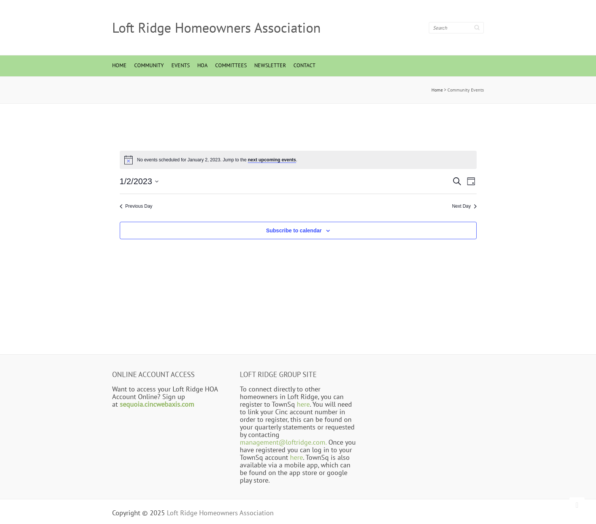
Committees (231, 65)
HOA (202, 65)
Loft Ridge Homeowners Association (216, 28)
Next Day (464, 206)
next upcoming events (272, 160)
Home (119, 65)
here (303, 404)
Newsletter (270, 65)
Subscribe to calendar (294, 230)
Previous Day (136, 206)
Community (149, 65)
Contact (304, 65)
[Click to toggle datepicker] (139, 181)
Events (180, 65)
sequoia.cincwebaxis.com (157, 404)
